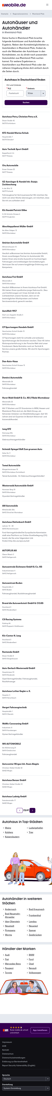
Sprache (6, 1075)
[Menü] (47, 5)
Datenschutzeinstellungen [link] (13, 1058)
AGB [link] (4, 1046)
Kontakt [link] (5, 1050)
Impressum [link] (7, 1042)
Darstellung (7, 1084)
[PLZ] (15, 93)
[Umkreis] (36, 93)
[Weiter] (32, 810)
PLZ (9, 88)
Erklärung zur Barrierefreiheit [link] (14, 1062)
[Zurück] (20, 810)
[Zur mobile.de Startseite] (14, 5)
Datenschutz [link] (7, 1054)
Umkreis (30, 88)
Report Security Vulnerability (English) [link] (18, 1065)
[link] (15, 242)
